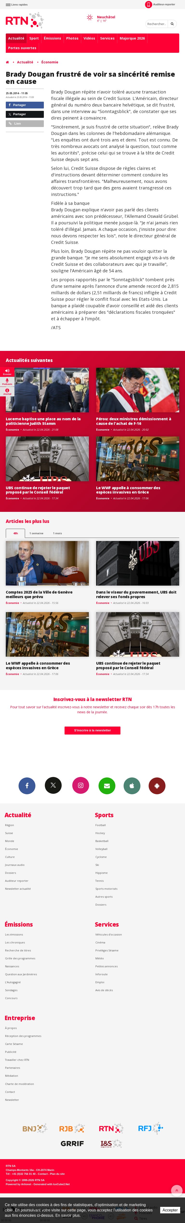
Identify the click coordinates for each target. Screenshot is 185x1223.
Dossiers (10, 872)
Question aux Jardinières (21, 974)
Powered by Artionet (18, 1184)
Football (100, 825)
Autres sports (103, 896)
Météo (99, 958)
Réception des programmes (23, 1035)
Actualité (16, 38)
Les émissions (14, 934)
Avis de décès (104, 990)
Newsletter (12, 1099)
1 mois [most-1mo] (57, 533)
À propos (11, 1027)
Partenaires (12, 1067)
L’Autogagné (13, 982)
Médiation (11, 1075)
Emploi (99, 982)
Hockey (100, 833)
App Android (157, 785)
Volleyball (101, 848)
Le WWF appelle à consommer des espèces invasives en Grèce (128, 490)
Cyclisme (101, 856)
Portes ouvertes (22, 48)
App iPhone (132, 785)
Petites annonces (106, 966)
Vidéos (89, 38)
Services (107, 38)
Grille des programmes (20, 958)
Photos (72, 38)
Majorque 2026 (132, 38)
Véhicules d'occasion (108, 934)
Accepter (170, 1210)
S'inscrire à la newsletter (92, 730)
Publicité (10, 1051)
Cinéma (100, 942)
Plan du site (57, 1173)
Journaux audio (15, 864)
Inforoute (101, 974)
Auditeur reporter (16, 880)
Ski (97, 864)
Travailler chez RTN (17, 1059)
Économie (49, 62)
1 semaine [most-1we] (36, 533)
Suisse (9, 833)
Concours (11, 998)
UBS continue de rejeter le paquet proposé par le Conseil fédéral (38, 490)
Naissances (12, 966)
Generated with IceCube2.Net (51, 1184)
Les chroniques (15, 942)
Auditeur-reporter (160, 4)
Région (9, 825)
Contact (10, 1091)
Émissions (52, 38)
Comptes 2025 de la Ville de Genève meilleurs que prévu (39, 594)
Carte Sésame (14, 1043)
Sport (34, 38)
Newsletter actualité (18, 888)
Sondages (11, 990)
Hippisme (101, 872)
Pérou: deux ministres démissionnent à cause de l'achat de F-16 (133, 421)
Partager (17, 105)
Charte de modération (19, 1083)
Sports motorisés (106, 888)
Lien (15, 123)
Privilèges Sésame (107, 950)
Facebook (27, 785)
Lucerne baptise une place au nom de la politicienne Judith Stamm (43, 421)
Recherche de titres (18, 950)
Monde (9, 840)
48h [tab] (15, 533)
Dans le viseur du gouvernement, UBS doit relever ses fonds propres (136, 594)
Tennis (99, 880)
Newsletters (107, 785)
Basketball (101, 840)
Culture (10, 856)
